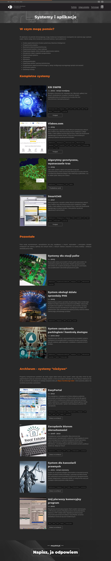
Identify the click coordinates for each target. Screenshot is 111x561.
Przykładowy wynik (55, 188)
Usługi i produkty (84, 7)
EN (102, 1)
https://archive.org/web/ (66, 381)
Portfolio (74, 7)
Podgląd (55, 115)
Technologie (95, 7)
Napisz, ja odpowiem (55, 552)
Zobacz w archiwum (55, 418)
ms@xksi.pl (55, 546)
